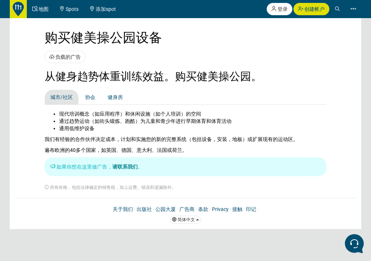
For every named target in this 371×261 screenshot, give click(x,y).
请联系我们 (125, 167)
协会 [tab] (90, 97)
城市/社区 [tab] (61, 97)
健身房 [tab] (115, 97)
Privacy (220, 209)
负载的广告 (65, 57)
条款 (203, 209)
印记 (251, 209)
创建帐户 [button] (311, 9)
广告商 (187, 209)
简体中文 (185, 219)
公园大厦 (165, 209)
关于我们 (123, 209)
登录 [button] (279, 9)
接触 (237, 209)
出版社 (144, 209)
